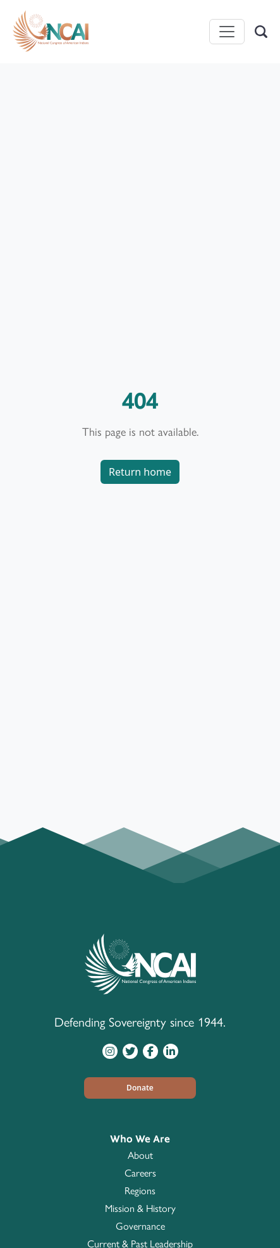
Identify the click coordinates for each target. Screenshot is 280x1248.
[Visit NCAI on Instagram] (110, 1050)
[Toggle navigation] (227, 31)
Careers (140, 1173)
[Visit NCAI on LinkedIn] (170, 1050)
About (140, 1155)
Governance (140, 1226)
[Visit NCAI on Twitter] (130, 1050)
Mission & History (140, 1208)
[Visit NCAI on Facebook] (150, 1050)
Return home (140, 472)
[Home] (50, 31)
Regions (140, 1191)
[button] (140, 1088)
